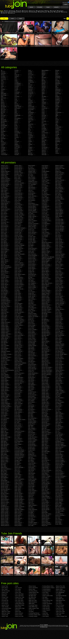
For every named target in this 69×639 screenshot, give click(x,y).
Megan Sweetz (45, 293)
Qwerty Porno (5, 605)
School (43, 146)
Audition (3, 89)
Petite (43, 114)
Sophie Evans (59, 323)
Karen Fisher (31, 323)
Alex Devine (4, 213)
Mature (43, 72)
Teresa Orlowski (59, 402)
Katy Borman (31, 361)
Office (43, 93)
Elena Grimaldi (18, 403)
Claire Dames (18, 299)
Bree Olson (4, 492)
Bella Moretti (4, 445)
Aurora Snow (4, 409)
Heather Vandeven (19, 506)
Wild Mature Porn (60, 600)
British (2, 134)
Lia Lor (43, 170)
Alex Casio (3, 212)
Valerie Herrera (59, 447)
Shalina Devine (59, 273)
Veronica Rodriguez (60, 476)
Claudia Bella (17, 305)
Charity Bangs (18, 247)
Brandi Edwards (5, 482)
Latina (29, 140)
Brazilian (3, 131)
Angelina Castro (5, 331)
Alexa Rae (3, 220)
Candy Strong (18, 196)
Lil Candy (44, 172)
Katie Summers (32, 355)
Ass (2, 87)
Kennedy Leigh (32, 397)
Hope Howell (31, 165)
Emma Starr (17, 418)
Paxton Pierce (45, 477)
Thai (56, 111)
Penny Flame (45, 479)
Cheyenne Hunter (19, 264)
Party (43, 109)
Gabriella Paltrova (19, 454)
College (16, 82)
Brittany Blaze (4, 521)
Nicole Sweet (45, 425)
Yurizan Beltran (59, 514)
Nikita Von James (46, 432)
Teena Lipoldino (59, 397)
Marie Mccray (45, 274)
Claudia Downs (18, 307)
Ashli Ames (4, 392)
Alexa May (3, 217)
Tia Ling (57, 411)
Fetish (16, 143)
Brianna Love (4, 503)
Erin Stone (17, 429)
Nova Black (45, 458)
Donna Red (17, 396)
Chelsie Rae (17, 260)
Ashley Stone (4, 389)
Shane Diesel (58, 274)
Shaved (44, 151)
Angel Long (4, 315)
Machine (30, 150)
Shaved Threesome (43, 12)
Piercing (44, 115)
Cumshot (16, 96)
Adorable (3, 73)
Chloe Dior (17, 268)
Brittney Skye (17, 165)
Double (16, 119)
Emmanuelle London (19, 419)
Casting (3, 147)
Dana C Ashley (18, 334)
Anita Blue (3, 344)
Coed (15, 80)
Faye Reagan (18, 444)
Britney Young (4, 518)
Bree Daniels (4, 490)
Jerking (30, 127)
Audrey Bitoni (4, 402)
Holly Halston (17, 515)
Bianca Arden (4, 457)
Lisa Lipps (44, 187)
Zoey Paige (58, 522)
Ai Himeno (3, 187)
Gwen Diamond (18, 485)
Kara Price (31, 322)
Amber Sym (4, 286)
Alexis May (4, 233)
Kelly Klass (31, 382)
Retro (43, 138)
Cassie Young (18, 235)
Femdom (16, 141)
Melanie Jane (45, 296)
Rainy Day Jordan (46, 514)
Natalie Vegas (45, 396)
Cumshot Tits (4, 13)
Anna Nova (4, 355)
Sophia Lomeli (59, 319)
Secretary (44, 148)
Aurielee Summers (6, 406)
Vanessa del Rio (59, 464)
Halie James (17, 490)
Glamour (30, 89)
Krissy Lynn (31, 435)
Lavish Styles (31, 492)
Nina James (45, 448)
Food (29, 70)
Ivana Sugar (31, 180)
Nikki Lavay (45, 442)
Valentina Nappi (59, 444)
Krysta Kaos (31, 442)
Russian (44, 144)
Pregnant (44, 124)
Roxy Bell (57, 200)
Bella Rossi (4, 447)
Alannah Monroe (5, 202)
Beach (2, 102)
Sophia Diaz (58, 316)
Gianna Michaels (18, 467)
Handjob (30, 101)
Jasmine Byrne (32, 207)
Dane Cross (17, 339)
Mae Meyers (45, 254)
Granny (30, 95)
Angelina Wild (4, 335)
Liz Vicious (44, 193)
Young (57, 153)
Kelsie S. (30, 390)
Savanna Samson (60, 254)
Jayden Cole (31, 215)
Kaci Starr (30, 312)
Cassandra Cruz (18, 229)
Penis (43, 111)
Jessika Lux (31, 273)
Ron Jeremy (58, 194)
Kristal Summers (32, 437)
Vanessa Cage (59, 456)
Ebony (16, 122)
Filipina (16, 144)
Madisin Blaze (45, 248)
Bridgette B (4, 505)
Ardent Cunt (5, 592)
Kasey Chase (31, 338)
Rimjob (43, 143)
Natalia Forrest (45, 387)
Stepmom (57, 89)
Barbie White (4, 438)
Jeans (29, 125)
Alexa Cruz (4, 215)
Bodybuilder (4, 125)
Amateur (3, 76)
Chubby (16, 70)
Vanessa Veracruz (60, 461)
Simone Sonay (59, 300)
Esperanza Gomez (19, 431)
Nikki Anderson (45, 434)
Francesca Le (18, 448)
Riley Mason (58, 183)
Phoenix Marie (45, 492)
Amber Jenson (4, 281)
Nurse (43, 90)
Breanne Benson (5, 489)
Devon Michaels (18, 377)
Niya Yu (44, 454)
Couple (16, 89)
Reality (43, 135)
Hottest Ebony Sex (34, 592)
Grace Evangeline (19, 479)
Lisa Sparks (45, 188)
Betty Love (3, 453)
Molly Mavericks (46, 363)
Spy (56, 86)
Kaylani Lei (31, 371)
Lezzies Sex (45, 614)
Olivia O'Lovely (45, 464)
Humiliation (31, 112)
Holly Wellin (17, 519)
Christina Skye (18, 281)
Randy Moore (45, 516)
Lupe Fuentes (45, 232)
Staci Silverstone (59, 335)
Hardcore (30, 102)
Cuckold (16, 93)
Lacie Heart (31, 467)
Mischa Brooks (45, 350)
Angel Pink (3, 318)
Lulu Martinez (45, 229)
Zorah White (58, 524)
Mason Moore (45, 284)
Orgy (43, 101)
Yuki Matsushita (59, 511)
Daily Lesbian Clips (34, 608)
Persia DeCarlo (46, 483)
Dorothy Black (18, 399)
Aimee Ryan (4, 194)
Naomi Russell (45, 386)
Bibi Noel (3, 464)
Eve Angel (17, 437)
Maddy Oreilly (45, 244)
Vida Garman (58, 493)
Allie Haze (3, 254)
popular (31, 7)
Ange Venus (4, 309)
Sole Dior (57, 310)
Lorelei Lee (44, 216)
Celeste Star (17, 241)
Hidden (30, 105)
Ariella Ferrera (4, 368)
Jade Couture (31, 188)
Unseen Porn (5, 610)
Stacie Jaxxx (58, 338)
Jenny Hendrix (32, 242)
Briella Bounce (4, 506)
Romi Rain (58, 193)
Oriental (44, 102)
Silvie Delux (58, 294)
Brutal (2, 137)
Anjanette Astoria (5, 351)
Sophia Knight (59, 318)
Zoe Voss (57, 518)
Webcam (57, 140)
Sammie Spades (59, 228)
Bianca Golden (5, 458)
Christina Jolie (18, 280)
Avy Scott (3, 426)
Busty (2, 141)
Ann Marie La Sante (6, 354)
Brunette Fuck (12, 13)
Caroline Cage (18, 216)
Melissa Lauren (46, 300)
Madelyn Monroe (46, 247)
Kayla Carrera (31, 367)
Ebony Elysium (19, 613)
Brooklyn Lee (17, 174)
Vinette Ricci (58, 496)
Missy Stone (45, 357)
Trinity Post (58, 437)
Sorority (57, 80)
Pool (43, 119)
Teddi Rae (58, 395)
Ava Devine (4, 421)
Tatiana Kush (58, 382)
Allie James (4, 255)
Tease (56, 108)
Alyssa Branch (4, 271)
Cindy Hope (17, 294)
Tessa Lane (58, 406)
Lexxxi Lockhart (32, 524)
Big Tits (3, 112)
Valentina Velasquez (60, 445)
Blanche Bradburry (6, 469)
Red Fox (57, 170)
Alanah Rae (4, 200)
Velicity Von (58, 469)
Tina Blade (58, 425)
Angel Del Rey (4, 312)
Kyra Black (31, 460)
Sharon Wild (58, 276)
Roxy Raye (58, 204)
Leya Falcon (45, 165)
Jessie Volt (31, 270)
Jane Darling (31, 200)
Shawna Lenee (59, 277)
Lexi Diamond (31, 516)
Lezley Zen (44, 168)
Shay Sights (58, 278)
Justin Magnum (32, 307)
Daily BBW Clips (33, 606)
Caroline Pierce (18, 219)
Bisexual (3, 115)
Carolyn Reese (18, 220)
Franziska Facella (19, 451)
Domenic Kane (18, 390)
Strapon (57, 92)
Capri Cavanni (18, 199)
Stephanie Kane (59, 345)
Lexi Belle (30, 512)
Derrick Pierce (18, 370)
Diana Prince (17, 386)
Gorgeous (30, 93)
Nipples (44, 87)
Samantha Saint (59, 223)
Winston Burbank (59, 508)
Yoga (56, 151)
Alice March (4, 242)
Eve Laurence (18, 438)
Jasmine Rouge (32, 209)
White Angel (58, 505)
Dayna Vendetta (18, 358)
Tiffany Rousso (59, 418)
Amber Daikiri (4, 280)
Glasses (30, 90)
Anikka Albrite (4, 338)
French (30, 76)
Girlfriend (30, 87)
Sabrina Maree (59, 212)
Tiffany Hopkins (59, 413)
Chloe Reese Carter (19, 274)
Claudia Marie (18, 309)
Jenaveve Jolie (32, 228)
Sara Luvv (58, 233)
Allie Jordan (4, 257)
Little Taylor (45, 190)
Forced (30, 73)
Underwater (58, 127)
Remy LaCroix (59, 174)
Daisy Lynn (17, 331)
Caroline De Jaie (18, 217)
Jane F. (30, 202)
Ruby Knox (58, 207)
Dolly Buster (17, 389)
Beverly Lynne (4, 456)
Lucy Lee (44, 226)
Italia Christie (31, 177)
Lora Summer (45, 215)
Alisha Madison (5, 249)
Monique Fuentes (46, 373)
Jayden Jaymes (32, 216)
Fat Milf (11, 12)
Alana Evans (4, 199)
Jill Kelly (30, 277)
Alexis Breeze (4, 226)
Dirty (15, 112)
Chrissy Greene (18, 277)
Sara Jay (57, 232)
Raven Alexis (45, 519)
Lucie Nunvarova (46, 220)
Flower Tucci (17, 447)
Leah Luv (30, 502)
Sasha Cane (58, 248)
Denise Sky (17, 368)
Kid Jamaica (31, 409)
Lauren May (31, 489)
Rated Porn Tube (19, 597)
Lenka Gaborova (32, 509)
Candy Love (17, 191)
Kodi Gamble (31, 432)
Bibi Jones (3, 463)
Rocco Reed (58, 190)
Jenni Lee (30, 235)
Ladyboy (30, 137)
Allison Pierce (4, 261)
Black (2, 118)
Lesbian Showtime (47, 603)
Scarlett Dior (58, 258)
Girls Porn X (59, 603)
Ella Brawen (17, 406)
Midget (43, 74)
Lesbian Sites (45, 605)
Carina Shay (17, 200)
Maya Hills (44, 289)
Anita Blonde (4, 342)
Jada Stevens (31, 187)
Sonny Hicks (58, 313)
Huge (29, 111)
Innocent (30, 117)
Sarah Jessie (58, 241)
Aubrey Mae (4, 400)
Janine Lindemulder (33, 204)
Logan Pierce (45, 200)
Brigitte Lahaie (4, 511)
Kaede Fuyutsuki (32, 315)
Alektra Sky (4, 206)
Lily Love (44, 178)
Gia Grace (17, 461)
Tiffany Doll (58, 412)
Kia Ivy (30, 403)
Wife (56, 146)
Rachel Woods (45, 509)
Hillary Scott (17, 512)
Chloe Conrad (18, 267)
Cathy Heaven (18, 238)
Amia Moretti (4, 290)
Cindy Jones (17, 296)
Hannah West (18, 495)
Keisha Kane (31, 377)
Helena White (18, 508)
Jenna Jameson (32, 232)
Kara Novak (31, 321)
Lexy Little (30, 525)
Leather (30, 141)
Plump (43, 118)
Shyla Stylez (58, 289)
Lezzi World (45, 616)
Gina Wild (17, 473)
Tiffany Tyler (58, 421)
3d (1, 70)
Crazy (16, 90)
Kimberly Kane (32, 422)
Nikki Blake (44, 437)
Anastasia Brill (4, 299)
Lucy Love (44, 228)
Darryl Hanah (17, 355)
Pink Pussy (44, 495)
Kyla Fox (30, 451)
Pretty (43, 125)
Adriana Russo (5, 181)
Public (43, 131)
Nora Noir (44, 456)
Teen (56, 109)
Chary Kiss (17, 255)
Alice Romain (4, 244)
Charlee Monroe (18, 248)
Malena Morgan (46, 260)
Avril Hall (3, 425)
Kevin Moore (31, 402)
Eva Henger (17, 434)
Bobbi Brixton (4, 474)
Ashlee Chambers (5, 377)
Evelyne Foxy (18, 440)
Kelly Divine (31, 380)
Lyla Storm (44, 239)
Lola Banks (44, 202)
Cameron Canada (19, 183)
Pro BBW (58, 594)
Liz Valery (44, 191)
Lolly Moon (44, 207)
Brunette (3, 135)
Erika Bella (17, 428)
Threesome (58, 112)
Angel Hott (3, 313)
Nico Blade (44, 415)
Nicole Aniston (45, 418)
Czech (16, 101)
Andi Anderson (5, 303)
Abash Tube (5, 616)
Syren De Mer (59, 367)
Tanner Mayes (59, 373)
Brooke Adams (18, 167)
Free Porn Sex (60, 608)
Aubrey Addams (5, 399)
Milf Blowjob (13, 10)
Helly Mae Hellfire (19, 509)
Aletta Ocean (4, 210)
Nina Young (45, 453)
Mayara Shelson (46, 290)
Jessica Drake (31, 258)
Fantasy (16, 137)
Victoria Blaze (58, 483)
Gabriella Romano (19, 456)
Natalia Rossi (45, 389)
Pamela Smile (45, 471)
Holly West (17, 521)
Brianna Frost (4, 501)
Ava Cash (3, 416)
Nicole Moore (45, 421)
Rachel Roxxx (45, 505)
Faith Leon (17, 442)
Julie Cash (31, 306)
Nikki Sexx (44, 444)
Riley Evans (58, 181)
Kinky (29, 130)
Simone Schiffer (59, 299)
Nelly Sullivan (45, 405)
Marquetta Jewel (46, 278)
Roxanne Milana (59, 199)
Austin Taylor (4, 413)
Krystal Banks (31, 444)
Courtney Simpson (19, 321)
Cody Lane (17, 315)
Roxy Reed (58, 206)
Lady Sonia (31, 470)
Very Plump (59, 597)
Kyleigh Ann (31, 454)
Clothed (16, 76)
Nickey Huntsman (46, 409)
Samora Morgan (59, 229)
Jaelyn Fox (31, 191)
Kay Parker (31, 363)
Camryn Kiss (17, 188)
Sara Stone (58, 236)
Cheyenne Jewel (18, 265)
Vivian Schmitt (59, 501)
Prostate (44, 128)
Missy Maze (45, 355)
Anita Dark (3, 347)
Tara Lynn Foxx (59, 377)
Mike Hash (44, 338)
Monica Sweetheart (47, 370)
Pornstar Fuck (25, 12)
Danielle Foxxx (18, 345)
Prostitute (44, 130)
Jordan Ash (31, 293)
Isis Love (30, 174)
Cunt (15, 98)
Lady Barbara (31, 469)
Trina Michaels (59, 434)
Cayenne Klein (18, 239)
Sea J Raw (58, 262)
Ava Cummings (5, 418)
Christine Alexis (18, 283)
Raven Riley (45, 521)
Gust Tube (18, 591)
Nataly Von (44, 400)
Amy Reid (3, 296)
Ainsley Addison (5, 196)
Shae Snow (58, 271)
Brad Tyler (3, 479)
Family (16, 135)
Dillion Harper (18, 387)
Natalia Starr (45, 390)
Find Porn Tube (60, 610)
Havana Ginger (18, 498)
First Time (17, 147)
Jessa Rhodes (32, 249)
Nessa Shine (45, 408)
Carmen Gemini (18, 210)
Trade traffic (46, 624)
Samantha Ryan (59, 222)
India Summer (31, 170)
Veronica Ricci (59, 474)
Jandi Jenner (31, 199)
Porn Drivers (5, 603)
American (3, 79)
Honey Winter (18, 525)
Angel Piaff (4, 316)
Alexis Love (4, 232)
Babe (2, 92)
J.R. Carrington (32, 184)
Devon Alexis (17, 374)
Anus (2, 83)
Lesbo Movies (46, 608)
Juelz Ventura (31, 299)
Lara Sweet (31, 483)
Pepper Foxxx (45, 482)
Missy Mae (44, 352)
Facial (16, 134)
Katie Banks (31, 348)
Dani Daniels (17, 341)
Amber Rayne (4, 284)
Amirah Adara (4, 292)
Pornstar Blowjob (33, 12)
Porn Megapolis (60, 592)
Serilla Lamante (59, 268)
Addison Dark (4, 172)
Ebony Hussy (32, 586)
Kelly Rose (31, 386)
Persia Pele (45, 486)
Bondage (3, 127)
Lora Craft (44, 213)
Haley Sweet (17, 487)
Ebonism (17, 610)
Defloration (17, 108)
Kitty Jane (30, 426)
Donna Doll (17, 395)
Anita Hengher (4, 348)
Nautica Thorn (45, 403)
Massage (30, 154)
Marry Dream (45, 280)
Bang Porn (4, 594)
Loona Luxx (45, 212)
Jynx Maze (31, 309)
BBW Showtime (33, 602)
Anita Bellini (4, 341)
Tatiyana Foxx (59, 383)
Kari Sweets (31, 326)
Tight (56, 114)
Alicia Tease (4, 248)
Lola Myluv (44, 204)
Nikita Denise (45, 431)
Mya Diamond (45, 377)
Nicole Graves (45, 419)
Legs (29, 143)
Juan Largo (31, 297)
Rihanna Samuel (59, 180)
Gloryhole (30, 92)
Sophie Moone (59, 326)
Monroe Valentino (46, 374)
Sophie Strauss (59, 328)
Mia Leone (44, 316)
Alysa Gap (3, 270)
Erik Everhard (18, 426)
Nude (43, 89)
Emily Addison (18, 412)
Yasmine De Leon (60, 509)
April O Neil (4, 363)
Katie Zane (31, 357)
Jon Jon (30, 290)
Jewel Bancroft (32, 274)
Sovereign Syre (59, 331)
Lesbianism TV (46, 602)
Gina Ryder (17, 471)
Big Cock (3, 109)
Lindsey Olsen (45, 180)
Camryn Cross (18, 187)
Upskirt (57, 131)
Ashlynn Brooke (5, 395)
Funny (29, 79)
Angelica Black (5, 328)
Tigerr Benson (59, 422)
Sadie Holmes (59, 213)
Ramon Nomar (45, 515)
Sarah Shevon (59, 244)
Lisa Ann (44, 184)
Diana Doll (17, 384)
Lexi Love (30, 518)
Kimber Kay (31, 419)
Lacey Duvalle (31, 463)
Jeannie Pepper (32, 225)
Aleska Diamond (5, 209)
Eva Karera (17, 435)
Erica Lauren (17, 425)
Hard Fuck (51, 12)
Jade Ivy (30, 190)
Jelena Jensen (32, 226)
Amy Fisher (4, 294)
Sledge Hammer (59, 309)
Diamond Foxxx (18, 380)
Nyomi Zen (44, 461)
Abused (3, 72)
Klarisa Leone (31, 429)
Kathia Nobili (31, 344)
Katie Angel (31, 347)
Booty (2, 130)
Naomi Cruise (45, 384)
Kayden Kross (31, 366)
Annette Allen (4, 358)
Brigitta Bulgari (5, 508)
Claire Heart (17, 300)
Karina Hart (31, 328)
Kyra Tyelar (31, 461)
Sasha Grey (58, 249)
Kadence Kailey (32, 313)
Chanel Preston (18, 244)
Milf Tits (7, 10)
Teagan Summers (59, 392)
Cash (2, 146)
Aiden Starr (4, 191)
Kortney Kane (31, 434)
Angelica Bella (4, 326)
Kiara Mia (30, 408)
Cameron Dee (18, 184)
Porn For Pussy (60, 605)
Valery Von (58, 450)
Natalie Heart (45, 393)
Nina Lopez (45, 450)
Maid (29, 151)
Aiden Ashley (4, 188)
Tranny (57, 119)
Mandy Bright (45, 261)
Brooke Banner (18, 168)
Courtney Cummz (19, 319)
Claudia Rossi (18, 310)
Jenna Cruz (31, 229)
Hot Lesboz (45, 598)
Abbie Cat (3, 170)
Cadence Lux (17, 180)
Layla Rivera (31, 493)
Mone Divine (45, 366)
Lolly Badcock (45, 206)
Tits (56, 117)
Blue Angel (3, 473)
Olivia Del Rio (45, 463)
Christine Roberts (19, 284)
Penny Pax (44, 480)
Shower (57, 70)
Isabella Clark (31, 171)
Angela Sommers (5, 322)
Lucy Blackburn (46, 223)
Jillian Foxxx (31, 278)
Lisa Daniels (45, 186)
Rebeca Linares (59, 165)
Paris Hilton (45, 473)
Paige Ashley (45, 467)
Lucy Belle (44, 222)
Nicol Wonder (45, 416)
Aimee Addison (5, 193)
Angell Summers (5, 337)
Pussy (43, 134)
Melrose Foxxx (45, 306)
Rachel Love (45, 503)
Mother (43, 83)
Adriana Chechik (5, 178)
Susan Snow (58, 363)
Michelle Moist (45, 331)
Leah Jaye (30, 501)
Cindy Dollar (17, 293)
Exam (15, 128)
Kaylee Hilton (31, 374)
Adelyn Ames (4, 177)
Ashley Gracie (4, 383)
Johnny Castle (32, 286)
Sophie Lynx (58, 325)
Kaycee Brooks (32, 364)
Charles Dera (17, 249)
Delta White (17, 366)
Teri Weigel (58, 403)
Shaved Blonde (18, 12)
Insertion (30, 118)
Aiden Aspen (4, 190)
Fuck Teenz (45, 592)
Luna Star (44, 231)
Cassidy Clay (17, 232)
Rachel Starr (45, 506)
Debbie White (18, 360)
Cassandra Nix (18, 231)
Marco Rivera (45, 267)
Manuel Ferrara (46, 264)
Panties (44, 106)
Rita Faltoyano (59, 187)
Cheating (3, 153)
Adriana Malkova (5, 180)
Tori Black (57, 429)
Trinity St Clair (59, 438)
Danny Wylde (17, 350)
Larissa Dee (31, 485)
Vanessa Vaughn (59, 460)
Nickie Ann (44, 412)
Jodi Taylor (31, 280)
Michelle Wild (45, 335)
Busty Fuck (33, 10)
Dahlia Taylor (17, 328)
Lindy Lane (44, 181)
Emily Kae (17, 413)
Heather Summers (19, 503)
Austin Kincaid (4, 411)
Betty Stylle (4, 454)
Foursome (30, 74)
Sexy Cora (58, 270)
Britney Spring (4, 516)
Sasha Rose (58, 251)
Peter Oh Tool (45, 489)
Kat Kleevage (31, 342)
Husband (30, 114)
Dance (16, 103)
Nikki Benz (44, 435)
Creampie (17, 92)
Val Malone (58, 441)
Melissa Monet (45, 302)
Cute (15, 99)
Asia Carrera (4, 397)
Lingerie (30, 147)
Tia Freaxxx (58, 409)
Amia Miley (4, 289)
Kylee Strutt (31, 453)
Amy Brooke (4, 293)
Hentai (29, 103)
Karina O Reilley (32, 329)
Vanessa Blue (58, 454)
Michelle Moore (46, 332)
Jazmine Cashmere (33, 223)
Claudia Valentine (19, 312)
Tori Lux (57, 431)
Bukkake (3, 138)
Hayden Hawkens (19, 499)
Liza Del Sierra (45, 194)
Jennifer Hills (31, 239)
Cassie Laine (17, 233)
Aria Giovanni (4, 364)
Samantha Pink (59, 220)
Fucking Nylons (46, 591)
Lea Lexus (30, 498)
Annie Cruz (4, 361)
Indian (29, 115)
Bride (2, 132)
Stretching (58, 93)
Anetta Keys (4, 307)
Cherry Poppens (18, 262)
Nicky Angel (45, 413)
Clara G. (16, 302)
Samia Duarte (58, 225)
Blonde (3, 122)
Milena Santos (45, 341)
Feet (15, 140)
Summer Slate (59, 357)
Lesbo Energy (46, 606)
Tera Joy (57, 399)
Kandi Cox (30, 319)
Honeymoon (31, 108)
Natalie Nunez (45, 395)
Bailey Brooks (4, 429)
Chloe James (17, 271)
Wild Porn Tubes (6, 611)
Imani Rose (31, 168)
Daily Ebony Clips (19, 608)
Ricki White (58, 178)
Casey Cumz (17, 225)
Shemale (44, 154)
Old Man (44, 96)
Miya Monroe (45, 360)
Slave (56, 74)
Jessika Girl (31, 271)
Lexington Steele (32, 522)
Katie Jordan (31, 350)
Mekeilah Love (45, 294)
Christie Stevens (18, 278)
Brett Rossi (4, 495)
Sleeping (57, 76)
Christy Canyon (18, 286)
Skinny (57, 73)
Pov (43, 122)
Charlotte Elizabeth (19, 254)
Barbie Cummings (5, 437)
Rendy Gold (58, 177)
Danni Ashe (17, 348)
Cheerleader (4, 154)
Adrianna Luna (5, 183)
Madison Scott (45, 252)
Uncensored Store (6, 608)
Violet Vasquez (59, 499)
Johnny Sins (31, 289)
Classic (16, 72)
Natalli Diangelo (46, 397)
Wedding (57, 141)
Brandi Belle (4, 480)
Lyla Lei (44, 238)
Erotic (15, 125)
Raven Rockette (46, 522)
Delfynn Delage (18, 364)
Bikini (2, 114)
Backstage (3, 95)
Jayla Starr (31, 219)
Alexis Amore (4, 225)
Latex (29, 138)
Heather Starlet (18, 502)
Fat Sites (31, 611)
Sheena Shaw (59, 283)
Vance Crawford (59, 451)
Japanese (30, 124)
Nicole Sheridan (46, 424)
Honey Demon (18, 522)
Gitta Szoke (17, 477)
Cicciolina (17, 290)
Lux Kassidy (45, 235)
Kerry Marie (31, 400)
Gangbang (31, 82)
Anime (2, 82)
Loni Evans (44, 210)
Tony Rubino (58, 428)
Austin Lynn (4, 412)
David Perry (17, 357)
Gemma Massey (18, 457)
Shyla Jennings (59, 287)
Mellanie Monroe (46, 305)
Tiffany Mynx (58, 415)
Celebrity (3, 150)
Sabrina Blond (59, 210)
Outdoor (44, 103)
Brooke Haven (18, 170)
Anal (2, 80)
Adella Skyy (4, 175)
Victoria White (59, 492)
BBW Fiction (32, 598)
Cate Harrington (18, 236)
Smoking (57, 77)
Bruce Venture (18, 175)
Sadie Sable (58, 215)
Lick (29, 146)
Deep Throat (17, 106)
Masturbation (45, 70)
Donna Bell (17, 393)
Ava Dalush (4, 419)
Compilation (17, 85)
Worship (57, 148)
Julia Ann (30, 300)
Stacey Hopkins (59, 334)
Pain (43, 105)
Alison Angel (4, 251)
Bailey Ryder (4, 434)
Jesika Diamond (32, 248)
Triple (56, 121)
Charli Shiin (17, 252)
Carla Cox (17, 202)
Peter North (45, 487)
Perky (43, 112)
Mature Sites (59, 589)
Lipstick (30, 148)
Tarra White (58, 379)
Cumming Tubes (33, 605)
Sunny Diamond (59, 358)
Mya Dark (44, 376)
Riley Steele (58, 186)
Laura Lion (31, 487)
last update (39, 7)
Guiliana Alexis (18, 483)
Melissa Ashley (45, 297)
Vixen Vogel (58, 502)
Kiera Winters (31, 412)
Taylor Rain (58, 386)
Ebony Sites (32, 589)
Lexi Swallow (31, 519)
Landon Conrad (32, 479)
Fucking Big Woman (34, 613)
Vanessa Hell (58, 457)
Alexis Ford (4, 231)
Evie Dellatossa (18, 441)
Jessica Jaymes (32, 260)
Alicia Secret (4, 247)
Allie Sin (3, 258)
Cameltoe (3, 143)
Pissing (43, 117)
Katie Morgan (31, 352)
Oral (43, 98)
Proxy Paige (45, 501)
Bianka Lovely (4, 461)
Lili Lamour (44, 174)
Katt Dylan (30, 360)
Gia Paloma (17, 463)
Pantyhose (44, 108)
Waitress (57, 138)
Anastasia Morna (5, 300)
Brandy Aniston (5, 485)
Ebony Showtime (33, 587)
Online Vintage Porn (61, 616)
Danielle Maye (18, 347)
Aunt (2, 90)
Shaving (44, 153)
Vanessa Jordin (59, 458)
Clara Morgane (18, 303)
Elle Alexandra (18, 409)
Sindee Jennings (59, 303)
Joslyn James (31, 296)
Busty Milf (19, 10)
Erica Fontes (17, 424)
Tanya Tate (58, 376)
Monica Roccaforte (46, 367)
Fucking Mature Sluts (47, 586)
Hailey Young (17, 486)
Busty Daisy (17, 178)
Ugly (56, 124)
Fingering (16, 146)
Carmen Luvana (18, 213)
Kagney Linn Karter (33, 316)
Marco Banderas (46, 265)
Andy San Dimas (5, 306)
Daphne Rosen (18, 351)
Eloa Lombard (18, 411)
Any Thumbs (18, 587)
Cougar (16, 87)
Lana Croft (31, 474)
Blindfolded (4, 121)
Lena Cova (31, 508)
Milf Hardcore (26, 10)
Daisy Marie (17, 332)
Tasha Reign (58, 380)
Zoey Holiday (58, 519)
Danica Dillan (17, 344)
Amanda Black (4, 276)
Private (43, 127)
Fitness (16, 151)
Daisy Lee (17, 329)
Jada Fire (30, 186)
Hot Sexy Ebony (33, 591)
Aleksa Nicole (4, 203)
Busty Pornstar (5, 12)
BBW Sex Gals (33, 600)
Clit (15, 73)
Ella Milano (17, 408)
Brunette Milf (53, 10)
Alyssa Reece (4, 273)
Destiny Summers (19, 373)
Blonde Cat (4, 471)
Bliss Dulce (4, 470)
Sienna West (58, 290)
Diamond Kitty (18, 383)
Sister (56, 72)
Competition (17, 83)
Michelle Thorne (46, 334)
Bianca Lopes (4, 460)
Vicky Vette (58, 482)
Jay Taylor (30, 213)
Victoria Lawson (59, 486)
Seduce (44, 150)
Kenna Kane (31, 396)
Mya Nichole (45, 380)
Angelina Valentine (6, 334)
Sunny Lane (58, 360)
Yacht (56, 150)
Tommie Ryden (59, 426)
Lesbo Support (46, 610)
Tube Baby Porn (19, 602)
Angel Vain (3, 321)
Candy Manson (18, 193)
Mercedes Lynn (46, 310)
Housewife (31, 109)
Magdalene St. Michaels (48, 257)
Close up (16, 74)
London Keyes (45, 209)
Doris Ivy (16, 397)
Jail (29, 122)
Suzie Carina (58, 366)
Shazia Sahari (59, 280)
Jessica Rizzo (31, 265)
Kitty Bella (30, 425)
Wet (56, 143)
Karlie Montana (32, 334)
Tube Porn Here (60, 613)
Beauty (3, 103)
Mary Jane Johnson (47, 283)
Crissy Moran (17, 323)
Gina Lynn (17, 470)
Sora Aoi (57, 329)
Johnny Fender (32, 287)
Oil (42, 95)
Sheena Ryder (59, 281)
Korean (30, 134)
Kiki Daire (30, 413)
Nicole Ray (44, 422)
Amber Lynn (4, 283)
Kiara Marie (31, 406)
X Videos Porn (59, 606)
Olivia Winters (45, 466)
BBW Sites (31, 603)
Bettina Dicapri (5, 451)
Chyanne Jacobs (18, 289)
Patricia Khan (45, 474)
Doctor (16, 114)
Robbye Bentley (59, 188)
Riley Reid (58, 184)
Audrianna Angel (5, 405)
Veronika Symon (59, 477)
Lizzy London (45, 199)
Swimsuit (57, 101)
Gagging (30, 80)
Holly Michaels (18, 518)
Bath (2, 96)
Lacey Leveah (31, 466)
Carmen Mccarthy (19, 215)
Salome (57, 217)
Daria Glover (17, 352)
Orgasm (44, 99)
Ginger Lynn (17, 476)
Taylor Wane (58, 389)
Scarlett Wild (58, 260)
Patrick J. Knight (46, 476)
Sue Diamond (58, 351)
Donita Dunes (18, 392)
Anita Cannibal (5, 345)
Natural (43, 86)
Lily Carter (44, 175)
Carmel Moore (18, 207)
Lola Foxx (44, 203)
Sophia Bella (58, 315)
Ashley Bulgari (4, 380)
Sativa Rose (58, 252)
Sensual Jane (58, 265)
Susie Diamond (59, 364)
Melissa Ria (45, 303)
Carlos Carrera (18, 204)
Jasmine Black (32, 206)
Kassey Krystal (32, 341)
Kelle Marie (31, 379)
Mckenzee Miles (46, 292)
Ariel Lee (3, 366)
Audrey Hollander (5, 403)
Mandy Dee (45, 262)
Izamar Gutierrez (32, 183)
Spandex (57, 82)
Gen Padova (17, 458)
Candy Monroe (18, 194)
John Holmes (31, 281)
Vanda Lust (58, 453)
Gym (29, 98)
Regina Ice (58, 171)
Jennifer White (32, 241)
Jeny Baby (31, 245)
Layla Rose (31, 495)
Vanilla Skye (58, 467)
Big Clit (3, 108)
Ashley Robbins (5, 387)
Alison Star (4, 252)
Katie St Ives (31, 354)
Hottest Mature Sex (47, 600)
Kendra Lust (31, 393)
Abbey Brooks (4, 168)
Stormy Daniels (59, 350)
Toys (56, 118)
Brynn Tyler (17, 177)
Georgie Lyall (17, 460)
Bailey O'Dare (4, 432)
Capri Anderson (18, 197)
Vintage (57, 134)
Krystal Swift (31, 450)
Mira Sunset (45, 348)
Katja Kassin (31, 358)
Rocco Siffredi (59, 191)
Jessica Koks (31, 261)
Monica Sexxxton (46, 368)
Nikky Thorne (45, 445)
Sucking (57, 98)
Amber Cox (4, 278)
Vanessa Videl (59, 463)
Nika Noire (44, 426)
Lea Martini (31, 499)
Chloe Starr (17, 276)
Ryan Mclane (58, 209)
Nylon (43, 92)
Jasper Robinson (32, 212)
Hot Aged (44, 597)
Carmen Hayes (18, 212)
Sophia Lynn (58, 321)
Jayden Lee (31, 217)
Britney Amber (4, 512)
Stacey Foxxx (58, 332)
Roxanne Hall (58, 197)
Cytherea (16, 326)
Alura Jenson (4, 268)
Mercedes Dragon (46, 309)
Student (57, 96)
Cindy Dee (17, 292)
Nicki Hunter (45, 411)
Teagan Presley (59, 390)
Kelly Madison (31, 384)
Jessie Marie (31, 267)
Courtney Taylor (18, 322)
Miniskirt (44, 77)
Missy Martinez (45, 354)
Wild (56, 147)
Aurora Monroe (5, 408)
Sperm (57, 85)
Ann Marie (3, 352)
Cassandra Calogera (19, 228)
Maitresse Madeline (47, 258)
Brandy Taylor (4, 487)
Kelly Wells (31, 389)
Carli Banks (17, 203)
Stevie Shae (58, 348)
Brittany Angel (4, 519)
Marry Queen (45, 281)
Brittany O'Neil (4, 522)
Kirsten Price (31, 424)
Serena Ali (58, 267)
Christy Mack (17, 287)
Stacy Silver (58, 339)
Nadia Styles (45, 383)
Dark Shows (5, 587)
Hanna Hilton (17, 492)
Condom (16, 86)
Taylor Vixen (58, 387)
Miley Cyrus (45, 342)
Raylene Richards (46, 524)
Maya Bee (44, 287)
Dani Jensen (17, 342)
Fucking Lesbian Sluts (34, 614)
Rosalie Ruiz (58, 196)
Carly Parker (17, 206)
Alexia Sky (3, 223)
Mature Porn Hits (60, 586)
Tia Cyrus (57, 408)
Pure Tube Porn (19, 595)
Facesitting (17, 132)
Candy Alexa (17, 190)
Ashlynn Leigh (4, 396)
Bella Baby (3, 441)
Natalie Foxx (45, 392)
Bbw (2, 99)
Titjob (56, 115)
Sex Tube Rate (19, 598)
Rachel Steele (45, 508)
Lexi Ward (30, 521)
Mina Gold (44, 345)
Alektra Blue (4, 204)
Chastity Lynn (18, 258)
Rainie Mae (45, 512)
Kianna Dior (31, 405)
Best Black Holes (19, 605)
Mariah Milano (45, 271)
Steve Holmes (59, 347)
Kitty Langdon (31, 428)
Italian (29, 121)
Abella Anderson (5, 171)
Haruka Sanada (18, 496)
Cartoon (3, 144)
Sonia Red (58, 312)
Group (29, 96)
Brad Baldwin (4, 477)
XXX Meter (59, 602)
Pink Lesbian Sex (60, 591)
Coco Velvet (17, 313)
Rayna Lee (44, 525)
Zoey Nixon (58, 521)
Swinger (57, 102)
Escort (16, 127)
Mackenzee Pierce (46, 242)
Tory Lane (57, 432)
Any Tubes (18, 589)
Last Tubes (4, 598)
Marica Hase (45, 273)
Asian (2, 86)
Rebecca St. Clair (59, 168)
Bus (2, 140)
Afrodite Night (4, 186)
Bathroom (3, 98)
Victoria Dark (58, 485)
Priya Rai (44, 499)
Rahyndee (44, 511)
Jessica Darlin (31, 257)
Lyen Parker (45, 236)
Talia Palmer (58, 371)
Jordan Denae (31, 294)
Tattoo (56, 105)
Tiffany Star (58, 419)
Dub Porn (4, 595)
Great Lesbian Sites (47, 595)
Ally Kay (3, 264)
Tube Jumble (5, 606)
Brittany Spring (5, 524)
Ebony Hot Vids (19, 616)
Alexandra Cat (4, 222)
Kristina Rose (31, 438)
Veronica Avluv (59, 471)
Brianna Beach (5, 499)
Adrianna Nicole (5, 184)
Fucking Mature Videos (48, 587)
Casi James (17, 226)
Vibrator (57, 132)
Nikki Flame (45, 441)
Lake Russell (31, 473)
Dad (15, 102)
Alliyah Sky (4, 262)
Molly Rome (45, 364)
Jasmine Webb (32, 210)
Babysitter (3, 93)
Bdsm (2, 101)
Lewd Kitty (45, 613)
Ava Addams (4, 415)
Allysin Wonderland (6, 267)
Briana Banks (4, 496)
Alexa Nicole (4, 219)
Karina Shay (31, 331)
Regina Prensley (59, 172)
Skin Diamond (59, 305)
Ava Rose (3, 424)
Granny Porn (45, 594)
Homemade (31, 106)
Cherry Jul (17, 261)
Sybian (57, 103)
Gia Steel (16, 464)
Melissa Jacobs (46, 299)
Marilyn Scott (45, 276)
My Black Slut (32, 595)
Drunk (16, 121)
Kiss (29, 131)
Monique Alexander (47, 371)
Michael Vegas (45, 326)
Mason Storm (45, 286)
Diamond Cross (18, 379)
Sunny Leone (58, 361)
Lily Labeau (45, 177)
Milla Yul (44, 344)
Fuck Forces (5, 602)
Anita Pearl (4, 350)
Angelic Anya (4, 323)
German (30, 85)
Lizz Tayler (44, 196)
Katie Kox (30, 351)
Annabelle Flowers (6, 357)
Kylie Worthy (31, 458)
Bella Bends (4, 442)
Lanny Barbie (31, 480)
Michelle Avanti (45, 328)
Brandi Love (4, 483)
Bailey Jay (3, 431)
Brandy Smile (4, 486)
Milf (42, 76)
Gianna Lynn (17, 466)
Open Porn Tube (60, 611)
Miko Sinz (44, 339)
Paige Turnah (45, 469)
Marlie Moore (45, 277)
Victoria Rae (58, 490)
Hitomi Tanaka (18, 514)
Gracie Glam (17, 480)
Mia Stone (44, 323)
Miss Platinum (45, 351)
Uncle (56, 125)
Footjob (30, 72)
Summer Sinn (58, 355)
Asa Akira (3, 373)
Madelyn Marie (45, 245)
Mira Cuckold (45, 347)
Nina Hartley (45, 447)
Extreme (16, 131)
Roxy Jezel (58, 202)
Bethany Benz (4, 450)
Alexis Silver (4, 235)
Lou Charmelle (45, 219)
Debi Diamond (18, 361)
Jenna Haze (31, 231)
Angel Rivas (4, 319)
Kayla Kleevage (32, 368)
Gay (29, 83)
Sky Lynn (57, 306)
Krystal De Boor (32, 445)
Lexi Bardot (31, 511)
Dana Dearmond (18, 335)
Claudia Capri (18, 306)
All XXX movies (6, 591)
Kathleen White (32, 345)
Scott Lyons (58, 261)
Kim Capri (30, 416)
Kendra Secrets (32, 395)
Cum (15, 95)
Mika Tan (44, 337)
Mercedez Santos (46, 312)
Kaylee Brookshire (33, 373)
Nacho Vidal (45, 382)
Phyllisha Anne (45, 493)
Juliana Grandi (32, 305)
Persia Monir (45, 485)
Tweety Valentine (59, 440)
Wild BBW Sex (60, 598)
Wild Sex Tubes (6, 613)
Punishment (45, 132)
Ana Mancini (4, 297)
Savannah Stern (59, 257)
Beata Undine (4, 440)
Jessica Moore (32, 264)
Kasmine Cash (32, 339)
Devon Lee (17, 376)
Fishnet (16, 148)
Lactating (30, 135)
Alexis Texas (4, 236)
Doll (15, 117)
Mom (43, 79)
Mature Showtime (60, 587)
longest (48, 7)
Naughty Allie (45, 402)
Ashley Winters (5, 390)
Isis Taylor (30, 175)
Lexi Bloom (31, 514)
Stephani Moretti (59, 344)
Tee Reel (57, 396)
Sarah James (58, 239)
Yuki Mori (57, 512)
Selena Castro (59, 264)
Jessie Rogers (32, 268)
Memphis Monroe (46, 307)
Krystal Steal (31, 448)
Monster (44, 82)
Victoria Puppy (59, 489)
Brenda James (4, 493)
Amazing (3, 77)
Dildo (15, 111)
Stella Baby (58, 342)
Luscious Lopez (46, 233)
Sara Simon (58, 235)
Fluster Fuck (5, 597)
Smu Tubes (5, 589)
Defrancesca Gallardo (20, 363)
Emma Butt (17, 415)
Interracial (30, 119)
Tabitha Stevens (59, 370)
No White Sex (32, 597)
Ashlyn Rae (4, 393)
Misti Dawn (44, 358)
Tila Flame (58, 424)
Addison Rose (4, 174)
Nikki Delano (45, 440)
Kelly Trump (31, 387)
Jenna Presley (32, 233)
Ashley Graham (5, 384)
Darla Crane (17, 354)
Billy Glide (3, 466)
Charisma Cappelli (19, 245)
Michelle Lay (45, 329)
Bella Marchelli (5, 444)
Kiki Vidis (30, 415)
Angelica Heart (5, 329)
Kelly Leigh (31, 383)
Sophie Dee (58, 322)
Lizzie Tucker (45, 197)
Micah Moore (45, 325)
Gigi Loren (17, 469)
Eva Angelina (17, 432)
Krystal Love (31, 447)
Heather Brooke (18, 501)
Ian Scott (30, 167)
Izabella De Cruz (32, 181)
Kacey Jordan (31, 310)
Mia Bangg (44, 313)
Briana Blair (4, 498)
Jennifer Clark (31, 236)
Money (43, 80)
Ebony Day (18, 611)
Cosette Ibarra (18, 318)
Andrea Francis (5, 305)
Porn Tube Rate (19, 594)
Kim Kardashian (32, 418)
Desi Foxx (17, 371)
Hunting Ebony (33, 594)
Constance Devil (18, 316)
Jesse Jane (31, 251)
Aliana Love (4, 239)
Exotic (16, 130)
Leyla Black (45, 167)
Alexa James (4, 216)
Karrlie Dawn (31, 337)
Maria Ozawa (45, 270)
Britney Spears (5, 515)
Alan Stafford (4, 197)
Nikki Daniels (45, 438)
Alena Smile (4, 207)
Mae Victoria (45, 255)
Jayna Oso (31, 222)
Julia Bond (31, 302)
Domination (17, 118)
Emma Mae (17, 416)
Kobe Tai (30, 431)
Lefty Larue (31, 503)
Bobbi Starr (4, 476)
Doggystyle (17, 115)
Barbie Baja (4, 435)
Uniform (57, 128)
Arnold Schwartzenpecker (7, 370)
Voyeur (57, 137)
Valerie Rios (58, 448)
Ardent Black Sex (19, 603)
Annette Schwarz (5, 360)
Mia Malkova (45, 319)
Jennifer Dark (31, 238)
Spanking (57, 83)
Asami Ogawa (4, 374)
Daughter (16, 105)
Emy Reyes (17, 421)
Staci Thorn (58, 337)
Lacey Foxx (31, 464)
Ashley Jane (4, 386)
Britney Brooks (5, 514)
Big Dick (3, 111)
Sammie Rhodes (59, 226)
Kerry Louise (31, 399)
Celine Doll (17, 242)
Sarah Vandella (59, 247)
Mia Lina (44, 318)
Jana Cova (31, 197)
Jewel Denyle (31, 276)
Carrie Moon (17, 223)
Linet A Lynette (45, 183)
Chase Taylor (17, 257)
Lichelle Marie (45, 171)
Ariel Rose (3, 367)
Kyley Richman (32, 456)
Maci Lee (44, 241)
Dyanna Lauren (18, 400)
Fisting (16, 150)
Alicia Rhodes (4, 245)
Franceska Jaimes (19, 450)
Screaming (44, 147)
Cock (15, 79)
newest (12, 18)
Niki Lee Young (45, 429)
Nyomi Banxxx (45, 460)
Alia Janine (4, 238)
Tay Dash (57, 384)
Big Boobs (3, 106)
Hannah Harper (18, 493)
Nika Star (44, 428)
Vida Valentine (59, 495)
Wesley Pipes (58, 503)
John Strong (31, 284)
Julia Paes (30, 303)
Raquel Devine (45, 518)
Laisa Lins (30, 471)
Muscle (43, 85)
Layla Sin (30, 496)
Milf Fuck (47, 10)
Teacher (57, 106)
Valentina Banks (59, 442)
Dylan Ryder (17, 402)
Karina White (31, 332)
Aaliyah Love (4, 165)
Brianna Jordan (5, 502)
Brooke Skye (17, 171)
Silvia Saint (58, 293)
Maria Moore (45, 268)
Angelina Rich (4, 332)
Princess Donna (46, 498)
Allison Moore (4, 260)
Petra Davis (45, 490)
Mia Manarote (45, 321)
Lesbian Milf (57, 12)
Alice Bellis (4, 241)
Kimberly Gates (32, 421)
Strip (56, 95)
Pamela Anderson (46, 470)
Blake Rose (4, 467)
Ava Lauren (4, 422)
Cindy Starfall (17, 297)
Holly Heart (17, 516)
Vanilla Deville (59, 466)
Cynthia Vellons (18, 325)
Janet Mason (31, 203)
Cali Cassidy (17, 181)
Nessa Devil (45, 406)
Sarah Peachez (59, 242)
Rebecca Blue (59, 167)
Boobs (2, 128)
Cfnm (2, 151)
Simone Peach (59, 296)
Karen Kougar (31, 325)
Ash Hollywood (5, 376)
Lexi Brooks (31, 515)
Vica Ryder (58, 479)
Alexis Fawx (4, 229)
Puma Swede (45, 502)
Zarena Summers (59, 515)
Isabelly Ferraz (32, 172)
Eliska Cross (17, 405)
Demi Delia (17, 367)
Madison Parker (46, 251)
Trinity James (58, 435)
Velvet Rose (58, 470)
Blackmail (3, 119)
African (3, 74)
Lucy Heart (44, 225)
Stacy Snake (58, 341)
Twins (56, 122)
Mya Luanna (45, 379)
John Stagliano (32, 283)
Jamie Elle (30, 194)
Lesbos (44, 611)
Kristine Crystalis (32, 440)
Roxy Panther (58, 203)
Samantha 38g (59, 219)
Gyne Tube (18, 592)
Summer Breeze (59, 352)
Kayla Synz (31, 370)
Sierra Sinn (58, 292)
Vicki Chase (58, 480)
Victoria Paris (58, 487)
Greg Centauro (18, 482)
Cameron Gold (18, 186)
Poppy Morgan (45, 496)
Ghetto (30, 86)
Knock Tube (5, 586)
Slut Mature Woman (61, 595)
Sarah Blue (58, 238)
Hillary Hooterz (18, 511)
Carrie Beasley (18, 222)
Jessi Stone (31, 252)
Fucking (30, 77)
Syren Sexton (58, 368)
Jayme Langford (32, 220)
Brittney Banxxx (5, 525)
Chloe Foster (17, 270)
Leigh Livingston (32, 505)
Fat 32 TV (31, 610)
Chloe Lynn (17, 273)
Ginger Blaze (17, 474)
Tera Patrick (58, 400)
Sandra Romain (59, 231)
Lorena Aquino (45, 217)
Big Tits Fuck (64, 12)
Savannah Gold (59, 255)
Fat (15, 138)
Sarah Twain (58, 245)
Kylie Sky (30, 457)
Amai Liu (3, 274)
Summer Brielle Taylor (61, 354)
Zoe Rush (57, 516)
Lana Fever (31, 476)
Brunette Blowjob (40, 10)
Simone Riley (58, 297)
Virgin (56, 135)
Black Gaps (18, 606)
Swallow (57, 99)
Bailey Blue (4, 428)
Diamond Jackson (19, 382)
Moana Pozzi (45, 361)
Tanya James (58, 374)
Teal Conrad (58, 393)
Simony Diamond (59, 302)
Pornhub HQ (5, 600)
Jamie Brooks (31, 193)
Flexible (16, 154)
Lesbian (30, 144)
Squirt (56, 87)
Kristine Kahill (31, 441)
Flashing (16, 153)
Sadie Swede (58, 216)
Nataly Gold (45, 399)
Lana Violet (31, 477)
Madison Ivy (45, 249)
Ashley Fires (4, 382)
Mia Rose (44, 322)
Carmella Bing (18, 209)
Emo (15, 124)
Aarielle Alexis (4, 167)
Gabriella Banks (18, 453)
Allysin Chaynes (5, 265)
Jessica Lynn (31, 262)
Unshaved (58, 130)
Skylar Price (58, 307)
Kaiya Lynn (31, 318)
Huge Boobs (60, 10)
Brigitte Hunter (4, 509)
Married (30, 153)
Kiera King (30, 411)
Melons (43, 73)
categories (56, 7)
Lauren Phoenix (32, 490)
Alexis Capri (4, 228)
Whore (57, 144)
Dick (15, 109)
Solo (56, 79)
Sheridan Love (59, 286)
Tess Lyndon (58, 405)
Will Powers (58, 506)
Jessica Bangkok (32, 255)
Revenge (44, 140)
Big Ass (3, 105)
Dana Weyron (18, 338)
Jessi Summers (32, 254)
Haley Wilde (17, 489)
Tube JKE (58, 614)
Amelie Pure (4, 287)
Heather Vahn (18, 505)
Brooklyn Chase (18, 172)
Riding (43, 141)
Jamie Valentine (32, 196)
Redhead (44, 137)
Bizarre (3, 117)
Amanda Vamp (5, 277)
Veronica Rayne (59, 473)
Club (15, 77)
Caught (3, 148)
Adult (16, 586)
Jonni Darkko (31, 292)
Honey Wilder (18, 524)
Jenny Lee (30, 244)
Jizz (29, 128)
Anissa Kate (4, 339)
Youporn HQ (5, 614)
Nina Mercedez (46, 451)
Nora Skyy (44, 457)
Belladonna (4, 448)
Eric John (16, 422)
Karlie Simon (31, 335)
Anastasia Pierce (5, 302)
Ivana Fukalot (31, 178)
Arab (2, 85)
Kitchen (30, 132)
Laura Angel (31, 486)
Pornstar (44, 121)
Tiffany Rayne (58, 416)
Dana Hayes (17, 337)
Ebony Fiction (18, 614)
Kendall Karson (32, 392)
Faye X (16, 445)
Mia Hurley (44, 315)
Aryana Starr (4, 371)
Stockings (57, 90)
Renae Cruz (58, 175)
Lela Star (30, 506)
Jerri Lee (30, 247)
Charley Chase (18, 251)
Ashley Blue (4, 379)
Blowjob (3, 124)
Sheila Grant (58, 284)
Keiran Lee (31, 376)
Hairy (29, 99)
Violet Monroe (59, 498)
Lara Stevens (31, 482)
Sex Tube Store (19, 600)
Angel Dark (4, 310)
